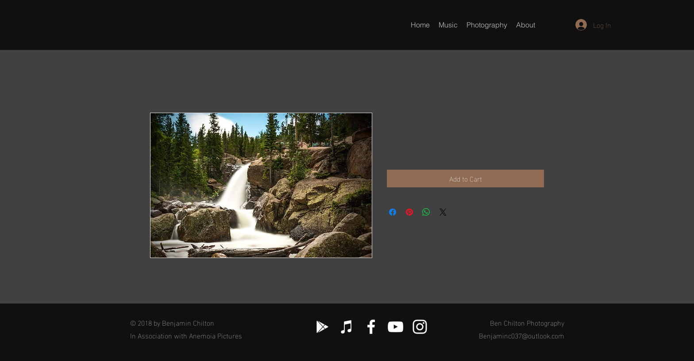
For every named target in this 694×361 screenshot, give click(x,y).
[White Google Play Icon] (322, 326)
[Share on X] (443, 212)
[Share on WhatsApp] (426, 212)
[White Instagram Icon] (419, 326)
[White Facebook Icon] (371, 326)
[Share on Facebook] (392, 212)
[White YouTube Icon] (395, 326)
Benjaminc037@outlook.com (521, 335)
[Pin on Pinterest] (409, 212)
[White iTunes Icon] (346, 326)
